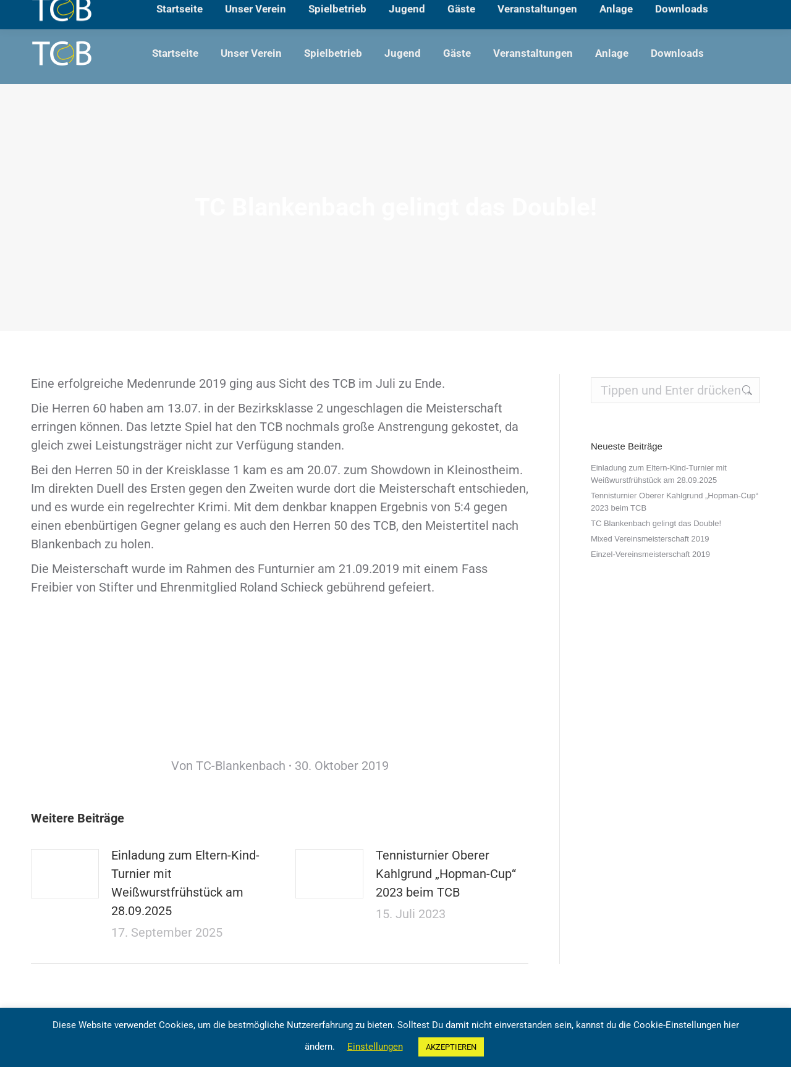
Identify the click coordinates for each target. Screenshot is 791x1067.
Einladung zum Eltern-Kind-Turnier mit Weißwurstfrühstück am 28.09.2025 (185, 883)
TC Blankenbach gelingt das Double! (656, 523)
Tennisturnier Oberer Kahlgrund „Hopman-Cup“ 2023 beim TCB (446, 874)
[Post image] (65, 873)
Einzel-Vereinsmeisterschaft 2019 (650, 554)
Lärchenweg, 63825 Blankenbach (97, 11)
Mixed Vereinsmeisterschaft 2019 (650, 538)
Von (228, 765)
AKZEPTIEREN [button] (451, 1047)
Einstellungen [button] (375, 1046)
